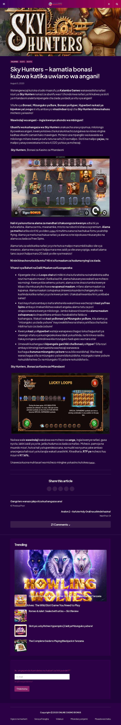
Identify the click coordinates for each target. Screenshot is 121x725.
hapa (92, 462)
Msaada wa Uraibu (103, 719)
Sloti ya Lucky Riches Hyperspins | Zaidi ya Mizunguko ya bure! (61, 625)
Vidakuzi (59, 719)
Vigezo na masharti (18, 719)
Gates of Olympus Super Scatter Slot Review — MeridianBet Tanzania (65, 595)
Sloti (22, 61)
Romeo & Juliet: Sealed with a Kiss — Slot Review (54, 610)
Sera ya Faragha (42, 719)
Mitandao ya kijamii (79, 719)
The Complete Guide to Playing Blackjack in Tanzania (56, 640)
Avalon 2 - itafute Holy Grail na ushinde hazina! (83, 511)
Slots (29, 61)
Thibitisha (22, 688)
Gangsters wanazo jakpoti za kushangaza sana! (39, 501)
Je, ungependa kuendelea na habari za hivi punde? (42, 670)
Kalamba (14, 61)
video (52, 230)
